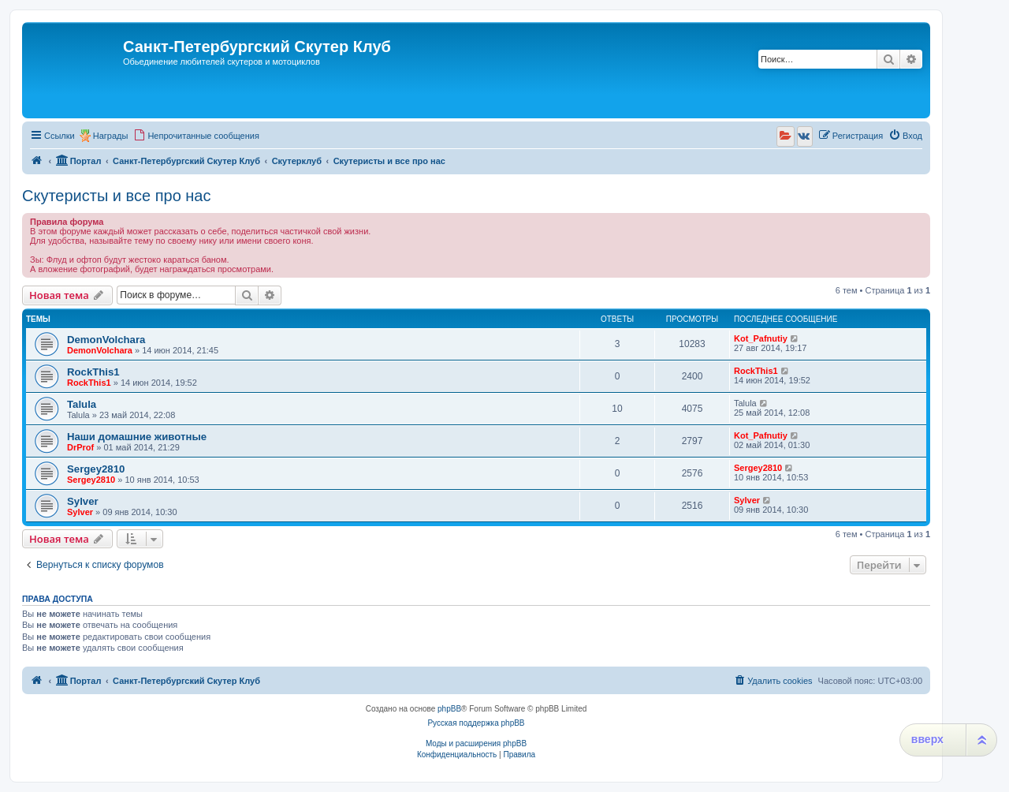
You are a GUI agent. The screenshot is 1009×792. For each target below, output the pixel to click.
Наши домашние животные (137, 437)
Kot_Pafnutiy (760, 338)
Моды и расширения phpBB (476, 743)
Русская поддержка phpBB (475, 723)
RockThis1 (93, 372)
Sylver (83, 501)
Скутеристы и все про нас (116, 195)
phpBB (449, 708)
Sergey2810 (96, 469)
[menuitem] (196, 135)
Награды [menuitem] (110, 135)
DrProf (80, 447)
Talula (81, 404)
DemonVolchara (106, 340)
